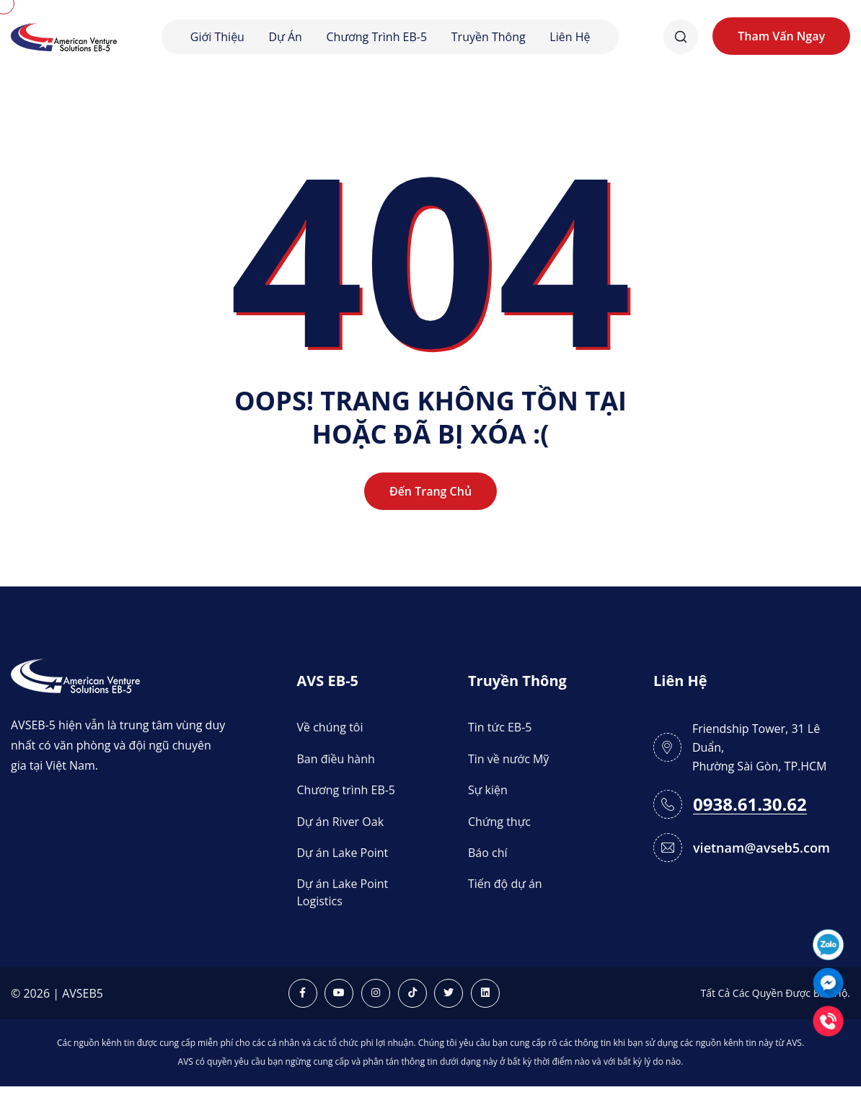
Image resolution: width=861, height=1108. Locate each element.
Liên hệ (569, 37)
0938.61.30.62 (750, 804)
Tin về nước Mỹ (508, 759)
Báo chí (488, 853)
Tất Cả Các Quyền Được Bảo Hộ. (775, 993)
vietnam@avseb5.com (761, 847)
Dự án (285, 37)
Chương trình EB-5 (377, 37)
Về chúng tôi (330, 727)
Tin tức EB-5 (499, 727)
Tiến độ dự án (505, 884)
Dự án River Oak (340, 822)
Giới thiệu (217, 37)
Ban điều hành (336, 759)
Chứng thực (499, 822)
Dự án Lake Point (343, 853)
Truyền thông (488, 37)
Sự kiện (488, 790)
